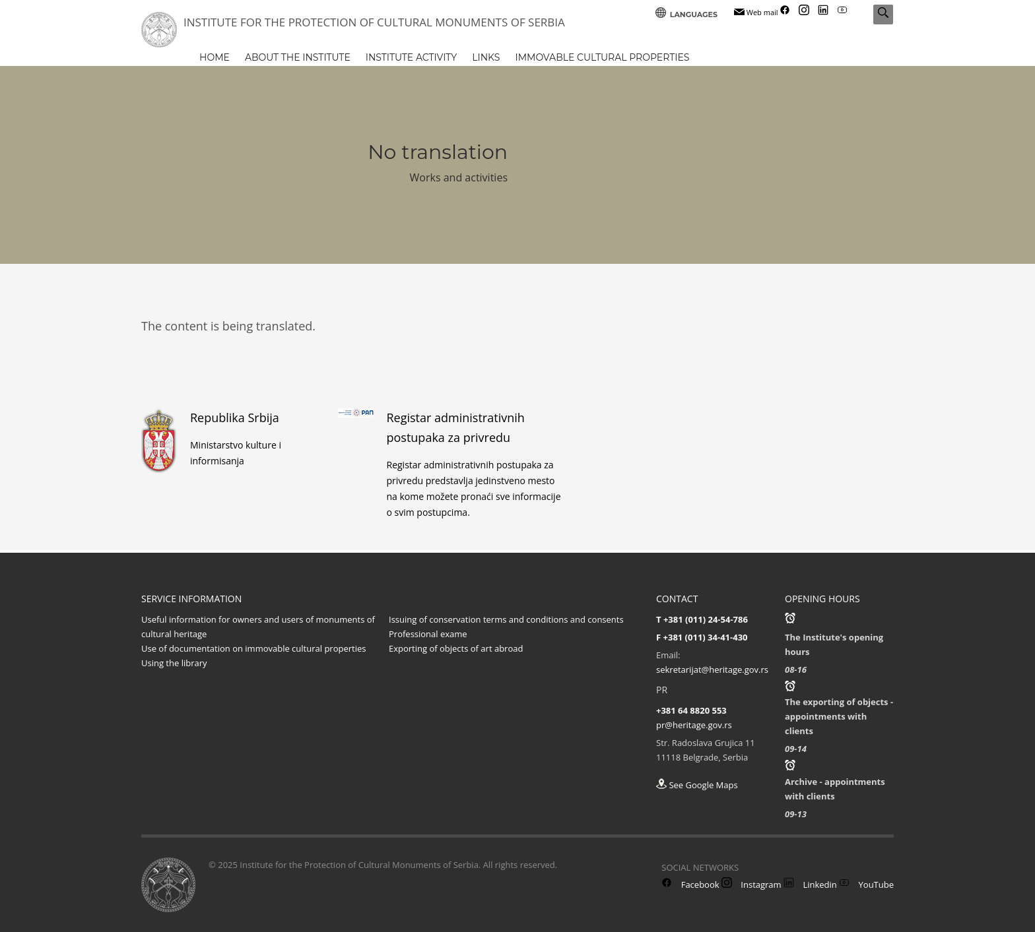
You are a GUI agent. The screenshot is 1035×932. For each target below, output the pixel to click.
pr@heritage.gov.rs (694, 725)
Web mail (756, 12)
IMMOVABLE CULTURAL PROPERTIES (602, 57)
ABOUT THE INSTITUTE (298, 57)
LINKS (486, 57)
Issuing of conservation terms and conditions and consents (506, 619)
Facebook (690, 884)
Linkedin (810, 884)
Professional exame (428, 634)
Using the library (174, 663)
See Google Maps (697, 785)
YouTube (866, 884)
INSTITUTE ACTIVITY (411, 57)
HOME (214, 57)
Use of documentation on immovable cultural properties (253, 648)
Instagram (751, 884)
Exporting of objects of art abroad (456, 648)
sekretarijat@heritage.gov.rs (712, 669)
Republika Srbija (234, 417)
